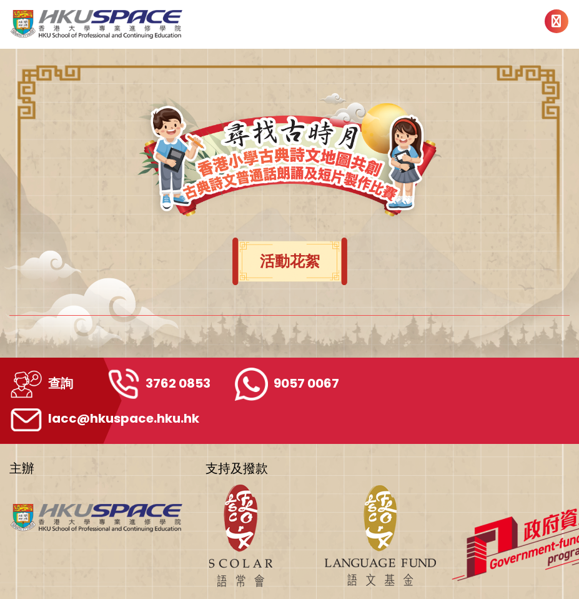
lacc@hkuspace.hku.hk (104, 418)
